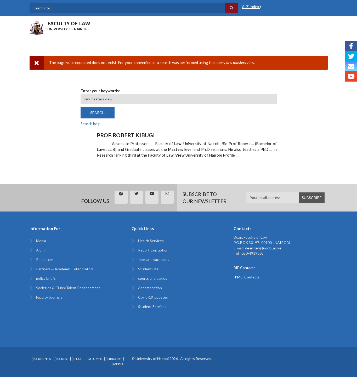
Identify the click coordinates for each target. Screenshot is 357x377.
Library (114, 359)
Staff (78, 359)
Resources (45, 259)
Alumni (41, 250)
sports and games (152, 278)
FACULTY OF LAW (68, 23)
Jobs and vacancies (153, 259)
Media (41, 240)
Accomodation (150, 287)
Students (42, 359)
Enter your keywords (100, 90)
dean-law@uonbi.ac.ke (263, 248)
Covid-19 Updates (153, 297)
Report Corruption (153, 250)
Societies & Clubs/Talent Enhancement (68, 287)
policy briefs (46, 278)
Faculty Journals (49, 297)
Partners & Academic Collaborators (65, 269)
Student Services (152, 306)
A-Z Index (252, 6)
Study (62, 359)
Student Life (148, 269)
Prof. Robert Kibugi (126, 135)
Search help (90, 123)
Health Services (151, 240)
